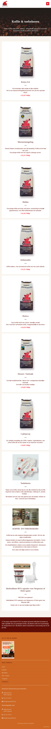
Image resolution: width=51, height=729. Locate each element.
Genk (3, 667)
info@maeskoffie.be (9, 701)
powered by (46, 726)
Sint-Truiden (5, 675)
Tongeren (4, 678)
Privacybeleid (30, 723)
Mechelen (5, 673)
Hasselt (4, 670)
